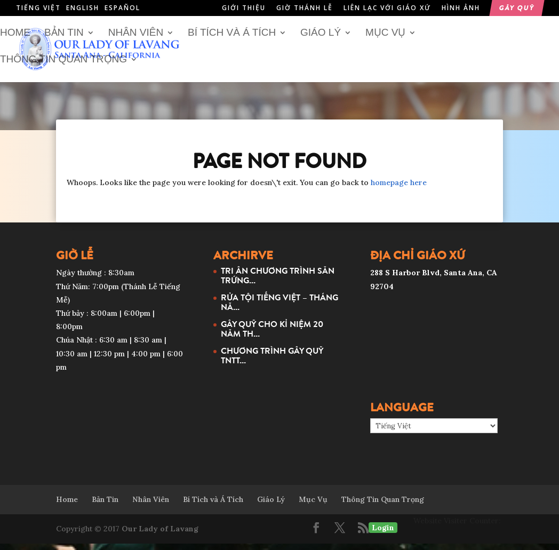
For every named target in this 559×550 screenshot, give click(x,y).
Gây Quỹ (517, 8)
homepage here (399, 189)
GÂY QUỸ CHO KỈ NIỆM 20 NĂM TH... (272, 335)
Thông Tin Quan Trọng (63, 66)
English (82, 7)
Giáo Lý (320, 39)
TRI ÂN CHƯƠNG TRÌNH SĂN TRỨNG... (277, 281)
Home (15, 39)
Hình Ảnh (461, 8)
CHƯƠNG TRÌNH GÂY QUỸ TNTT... (272, 361)
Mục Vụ (385, 39)
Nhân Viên (135, 39)
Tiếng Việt (38, 7)
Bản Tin (64, 39)
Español (122, 7)
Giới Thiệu (244, 8)
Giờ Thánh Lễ (304, 8)
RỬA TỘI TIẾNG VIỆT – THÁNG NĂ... (279, 308)
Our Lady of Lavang (160, 535)
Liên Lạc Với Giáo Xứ (387, 8)
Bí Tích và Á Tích (232, 39)
